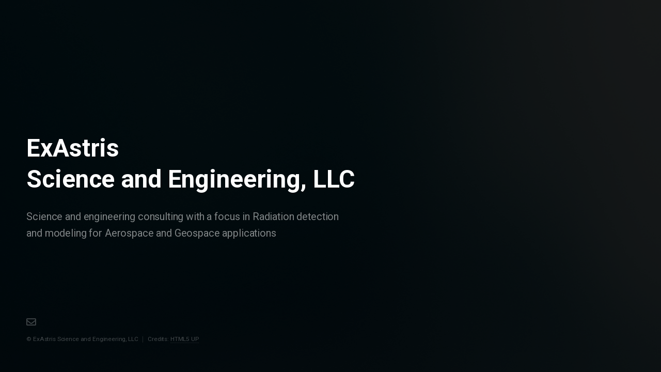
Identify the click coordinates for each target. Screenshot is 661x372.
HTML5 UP (184, 339)
